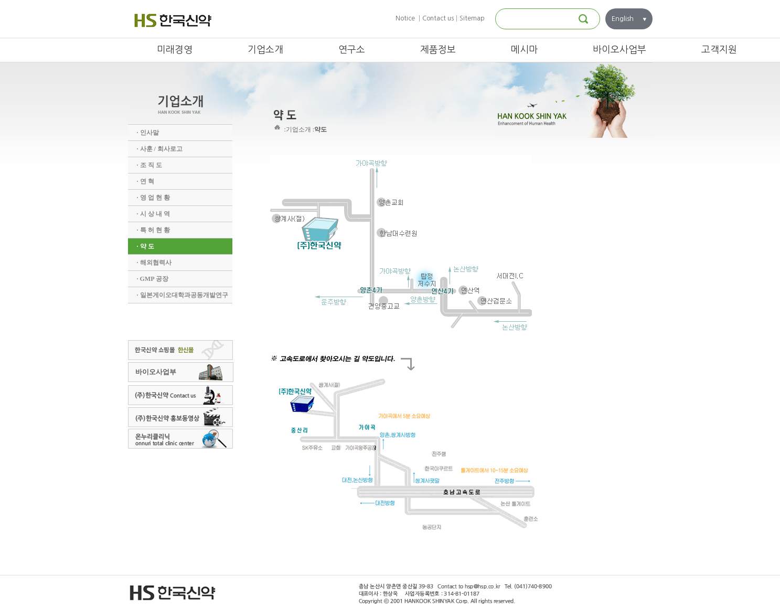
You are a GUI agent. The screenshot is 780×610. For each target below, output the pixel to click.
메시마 (524, 50)
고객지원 (719, 50)
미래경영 (175, 50)
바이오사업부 (619, 50)
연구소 (351, 50)
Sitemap (472, 18)
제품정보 (438, 50)
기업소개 (265, 50)
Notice (405, 18)
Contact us (438, 18)
